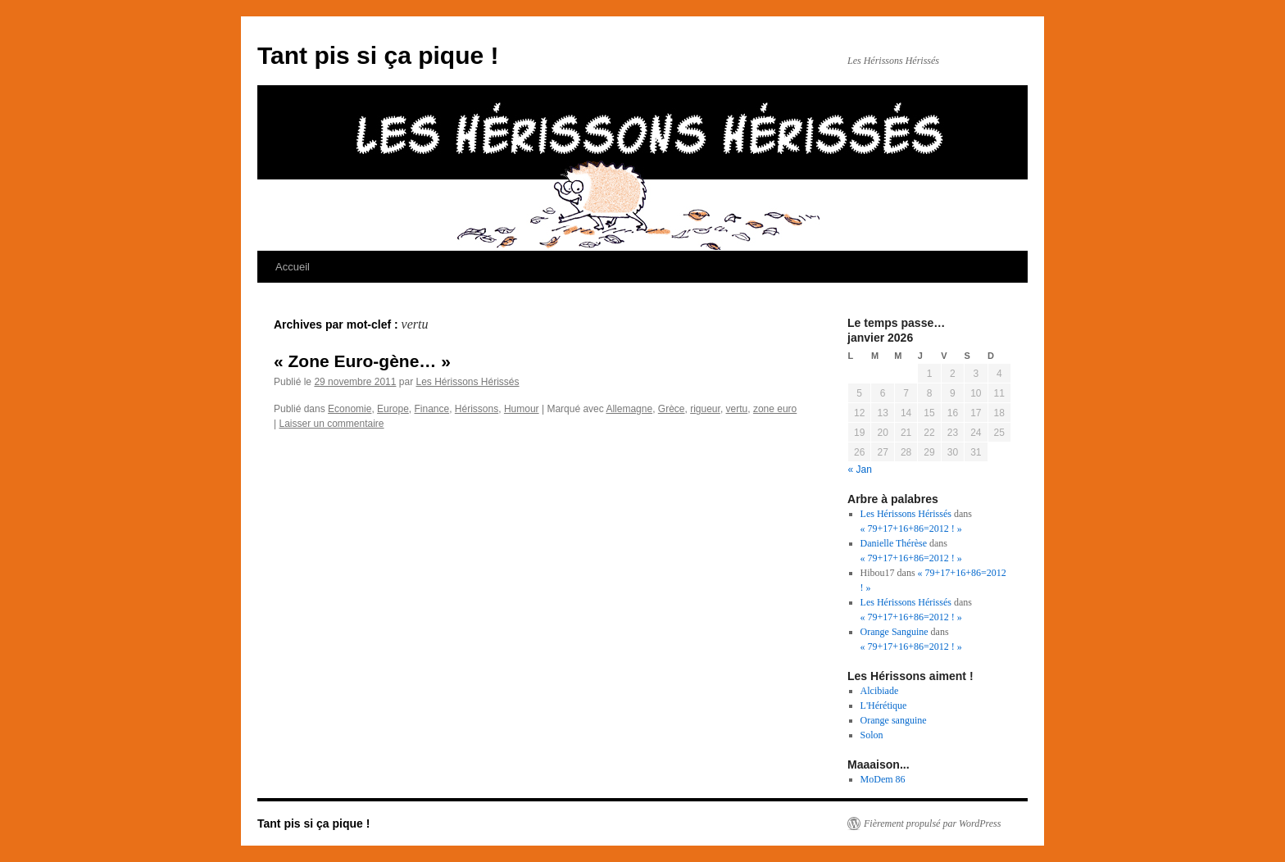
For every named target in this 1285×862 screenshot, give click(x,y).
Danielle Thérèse (893, 543)
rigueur (705, 409)
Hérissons (476, 409)
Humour (521, 409)
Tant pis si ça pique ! (378, 55)
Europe (393, 409)
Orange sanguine (893, 720)
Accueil (292, 267)
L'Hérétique (883, 705)
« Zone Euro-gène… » (362, 361)
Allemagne (629, 409)
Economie (349, 409)
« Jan (860, 469)
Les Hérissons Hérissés (467, 382)
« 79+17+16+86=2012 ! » (911, 528)
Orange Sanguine (894, 631)
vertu (737, 409)
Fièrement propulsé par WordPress (932, 823)
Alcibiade (879, 690)
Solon (871, 735)
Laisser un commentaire (331, 423)
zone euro (775, 409)
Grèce (671, 409)
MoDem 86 (883, 779)
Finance (431, 409)
